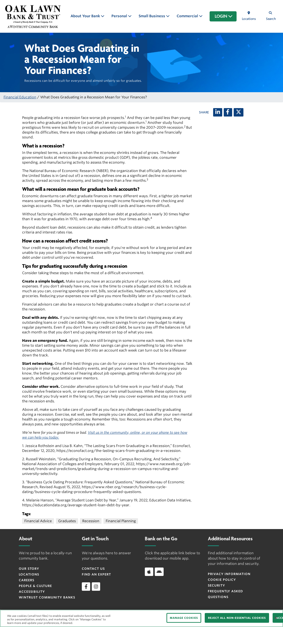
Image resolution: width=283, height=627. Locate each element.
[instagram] (96, 586)
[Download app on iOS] (149, 572)
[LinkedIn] (217, 112)
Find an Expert (96, 574)
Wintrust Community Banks (47, 597)
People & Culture (35, 586)
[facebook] (86, 586)
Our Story (29, 568)
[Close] (276, 618)
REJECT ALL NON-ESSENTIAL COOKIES (237, 617)
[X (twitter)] (238, 112)
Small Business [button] (152, 16)
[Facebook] (228, 112)
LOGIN (224, 16)
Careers (26, 580)
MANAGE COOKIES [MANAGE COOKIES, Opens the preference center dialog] (184, 617)
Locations (29, 574)
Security (216, 585)
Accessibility (32, 591)
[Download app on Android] (159, 572)
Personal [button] (119, 16)
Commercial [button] (188, 16)
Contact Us (93, 568)
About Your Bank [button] (86, 16)
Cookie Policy (222, 579)
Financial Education (20, 97)
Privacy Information (229, 574)
